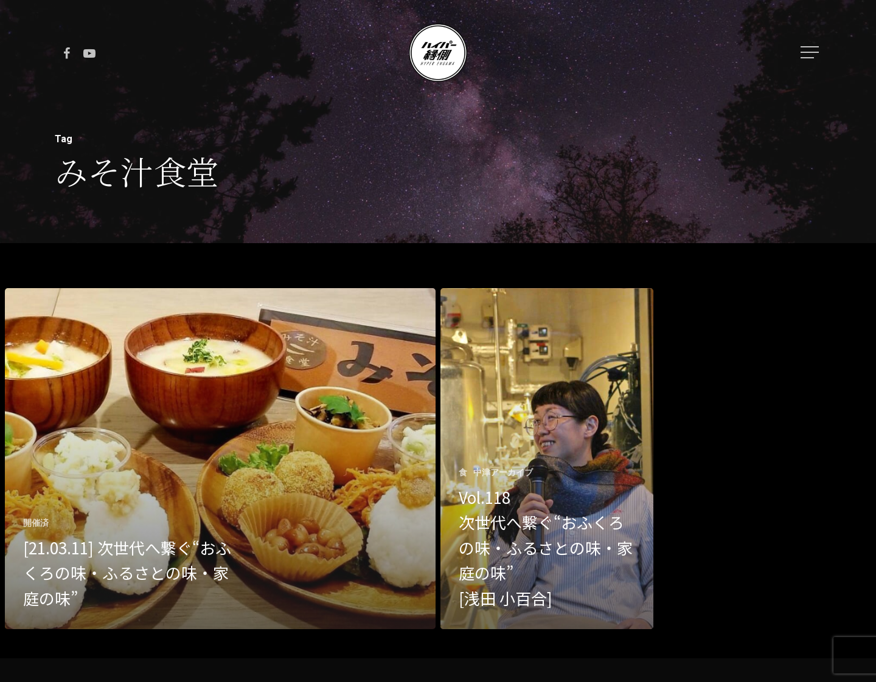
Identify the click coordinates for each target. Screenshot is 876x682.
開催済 (36, 523)
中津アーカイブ (503, 472)
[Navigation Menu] (811, 52)
